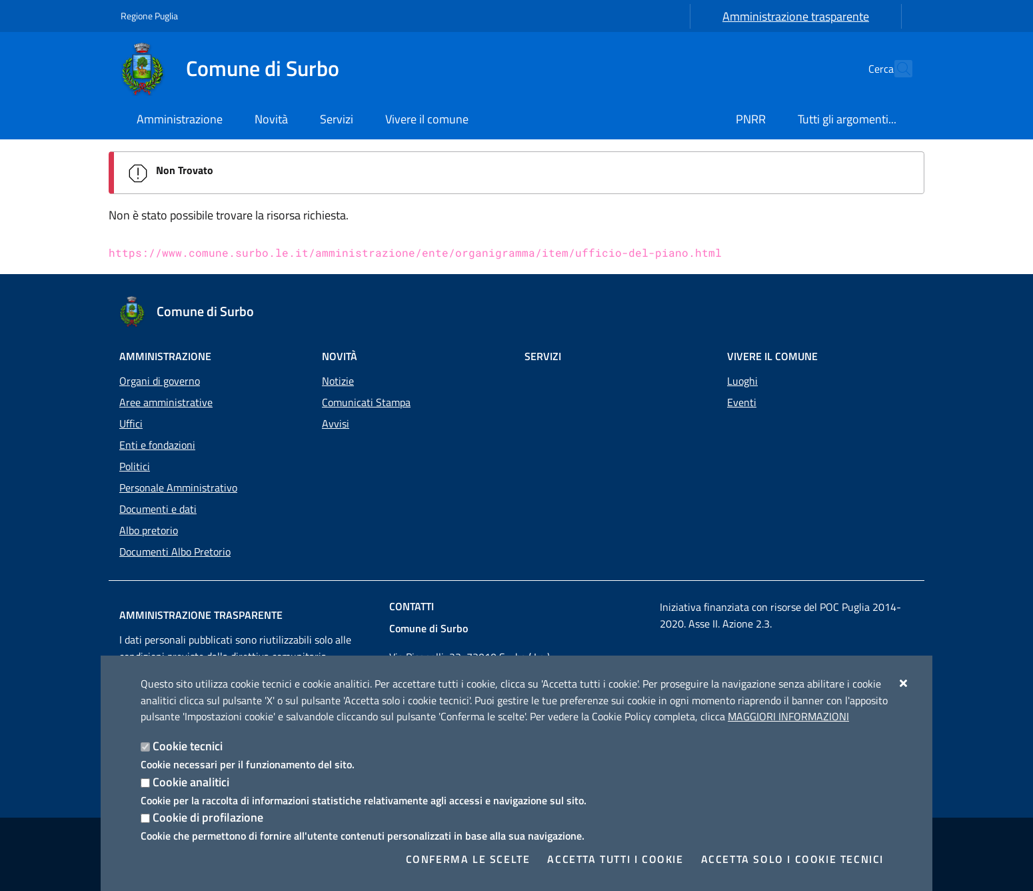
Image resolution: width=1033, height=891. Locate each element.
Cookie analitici (191, 782)
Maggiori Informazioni (788, 716)
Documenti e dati (158, 509)
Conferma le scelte (468, 859)
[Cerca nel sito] (896, 69)
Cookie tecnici (188, 746)
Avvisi (335, 423)
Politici (134, 466)
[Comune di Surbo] (238, 68)
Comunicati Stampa (366, 402)
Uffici (131, 423)
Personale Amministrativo (178, 488)
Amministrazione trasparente (795, 16)
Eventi (741, 402)
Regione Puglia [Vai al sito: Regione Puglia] (149, 16)
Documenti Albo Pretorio (175, 552)
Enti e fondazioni (157, 445)
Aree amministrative (166, 402)
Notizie (338, 381)
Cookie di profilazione (208, 817)
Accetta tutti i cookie (615, 859)
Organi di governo (159, 381)
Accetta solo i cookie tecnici (792, 859)
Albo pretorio (148, 530)
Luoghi (742, 381)
